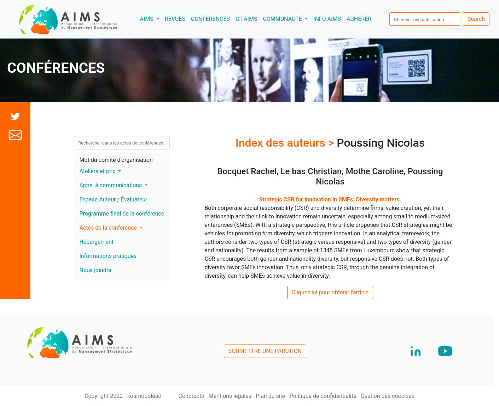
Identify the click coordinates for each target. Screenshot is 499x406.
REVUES (175, 19)
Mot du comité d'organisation (115, 160)
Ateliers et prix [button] (98, 171)
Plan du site (271, 396)
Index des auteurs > (286, 142)
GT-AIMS (246, 19)
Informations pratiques (108, 256)
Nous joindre (95, 270)
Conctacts (192, 396)
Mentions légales (230, 396)
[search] (424, 19)
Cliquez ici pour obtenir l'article (330, 292)
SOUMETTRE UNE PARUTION (265, 351)
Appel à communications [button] (111, 185)
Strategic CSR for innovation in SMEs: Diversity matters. (330, 199)
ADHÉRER (359, 19)
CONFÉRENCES (210, 19)
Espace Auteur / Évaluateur (113, 199)
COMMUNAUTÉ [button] (283, 19)
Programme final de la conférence (121, 213)
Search (476, 19)
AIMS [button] (151, 18)
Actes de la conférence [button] (108, 227)
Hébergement (96, 242)
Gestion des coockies (387, 396)
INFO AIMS (327, 19)
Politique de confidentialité (324, 396)
